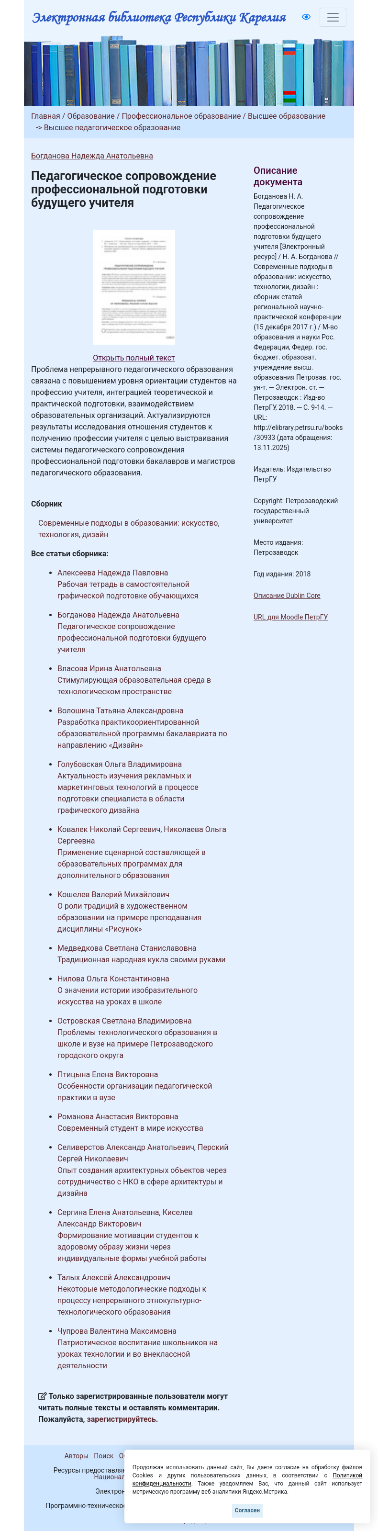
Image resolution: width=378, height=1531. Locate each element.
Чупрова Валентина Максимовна (117, 1331)
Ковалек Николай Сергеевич (108, 829)
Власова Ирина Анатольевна (109, 668)
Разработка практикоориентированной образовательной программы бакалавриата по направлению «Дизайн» (142, 734)
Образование (90, 116)
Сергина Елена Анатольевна (108, 1212)
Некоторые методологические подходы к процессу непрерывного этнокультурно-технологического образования (131, 1300)
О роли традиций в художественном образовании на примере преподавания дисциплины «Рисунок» (129, 917)
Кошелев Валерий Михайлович (113, 894)
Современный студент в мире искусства (130, 1128)
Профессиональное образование (181, 116)
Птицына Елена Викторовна (107, 1074)
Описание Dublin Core (287, 595)
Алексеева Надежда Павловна (112, 572)
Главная (45, 116)
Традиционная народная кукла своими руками (141, 959)
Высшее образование (286, 116)
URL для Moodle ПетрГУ (291, 617)
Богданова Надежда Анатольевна (92, 155)
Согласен (247, 1510)
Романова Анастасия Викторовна (117, 1116)
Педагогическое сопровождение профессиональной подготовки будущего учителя (131, 638)
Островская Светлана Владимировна (124, 1020)
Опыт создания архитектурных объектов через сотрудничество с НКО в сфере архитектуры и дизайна (142, 1182)
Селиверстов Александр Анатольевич (125, 1147)
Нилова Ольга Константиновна (113, 978)
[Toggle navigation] (333, 17)
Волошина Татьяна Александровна (120, 710)
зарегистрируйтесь (121, 1419)
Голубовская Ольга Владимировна (119, 764)
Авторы (77, 1456)
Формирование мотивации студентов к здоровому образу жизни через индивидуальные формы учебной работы (132, 1247)
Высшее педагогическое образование (112, 127)
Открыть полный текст (134, 357)
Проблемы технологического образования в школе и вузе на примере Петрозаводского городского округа (137, 1044)
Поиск (103, 1456)
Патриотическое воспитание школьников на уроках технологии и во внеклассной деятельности (137, 1354)
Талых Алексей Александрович (113, 1277)
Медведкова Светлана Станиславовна (127, 948)
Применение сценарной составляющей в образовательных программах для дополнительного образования (131, 864)
